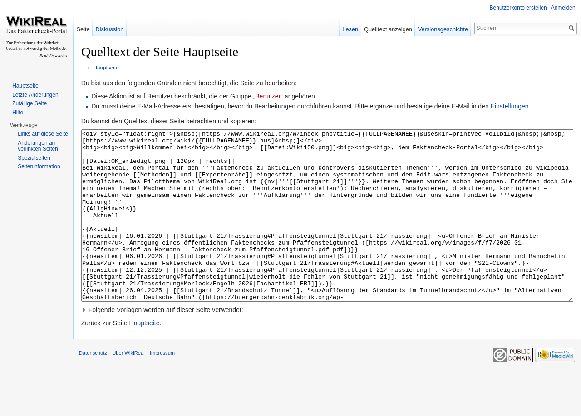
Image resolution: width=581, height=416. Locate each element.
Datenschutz (103, 395)
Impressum (172, 395)
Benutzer (277, 98)
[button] (330, 346)
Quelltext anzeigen (385, 29)
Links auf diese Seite (43, 134)
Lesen (347, 29)
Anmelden (561, 8)
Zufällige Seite (29, 103)
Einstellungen (520, 108)
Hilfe (17, 112)
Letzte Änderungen (35, 95)
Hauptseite (116, 69)
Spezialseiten (34, 158)
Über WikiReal (138, 395)
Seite (89, 29)
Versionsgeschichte (439, 29)
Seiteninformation (39, 166)
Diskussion (116, 29)
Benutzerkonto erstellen (516, 8)
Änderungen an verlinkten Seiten (38, 146)
